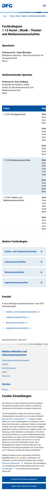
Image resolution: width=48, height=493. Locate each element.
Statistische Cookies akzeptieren (24, 479)
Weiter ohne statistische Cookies (24, 486)
